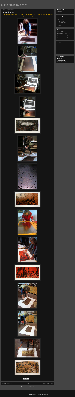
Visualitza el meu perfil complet (63, 61)
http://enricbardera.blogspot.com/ (63, 35)
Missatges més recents (7, 383)
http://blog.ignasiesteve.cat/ (62, 37)
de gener (61, 21)
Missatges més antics (48, 383)
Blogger (46, 394)
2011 (59, 25)
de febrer (61, 19)
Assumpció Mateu (8, 12)
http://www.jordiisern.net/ (61, 31)
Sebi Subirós (59, 11)
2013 (59, 18)
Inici (28, 383)
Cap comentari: (18, 378)
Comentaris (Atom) (30, 386)
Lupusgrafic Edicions (14, 4)
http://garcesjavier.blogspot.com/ (63, 33)
